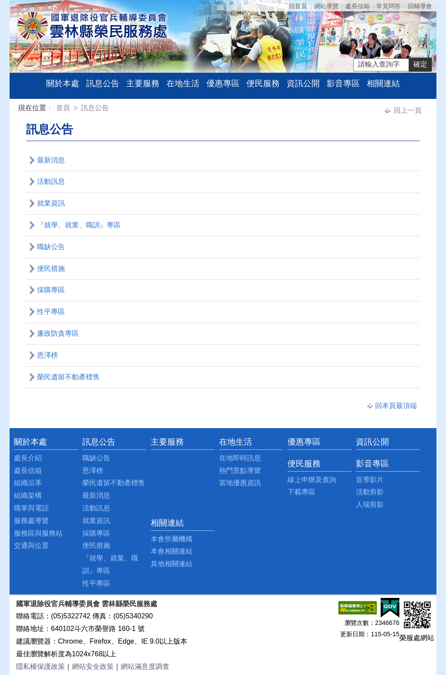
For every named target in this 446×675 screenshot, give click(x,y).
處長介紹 (28, 458)
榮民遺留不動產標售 (68, 377)
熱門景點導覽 (240, 470)
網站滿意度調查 (145, 666)
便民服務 (263, 83)
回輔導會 (420, 6)
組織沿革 (28, 482)
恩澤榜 (47, 355)
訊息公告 (102, 83)
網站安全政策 (93, 666)
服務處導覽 (31, 520)
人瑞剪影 (370, 504)
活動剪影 (370, 492)
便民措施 (51, 268)
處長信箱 (357, 6)
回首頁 (298, 6)
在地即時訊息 (240, 458)
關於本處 (62, 83)
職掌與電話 (31, 508)
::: (19, 109)
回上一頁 (408, 110)
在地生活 (182, 83)
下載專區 (301, 492)
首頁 (64, 107)
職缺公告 (51, 246)
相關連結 (383, 83)
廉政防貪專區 (58, 333)
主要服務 (142, 83)
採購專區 (51, 290)
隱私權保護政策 (40, 666)
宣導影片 (370, 479)
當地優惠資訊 (240, 482)
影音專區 (343, 83)
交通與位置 (31, 545)
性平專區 (51, 311)
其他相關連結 (172, 563)
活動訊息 (51, 181)
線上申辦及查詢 (311, 479)
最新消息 (51, 160)
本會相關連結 (172, 551)
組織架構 (28, 495)
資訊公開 (303, 83)
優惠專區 (223, 83)
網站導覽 (326, 6)
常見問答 (388, 6)
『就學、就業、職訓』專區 (79, 225)
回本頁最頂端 (396, 405)
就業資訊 (51, 203)
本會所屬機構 (172, 539)
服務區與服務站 (38, 533)
